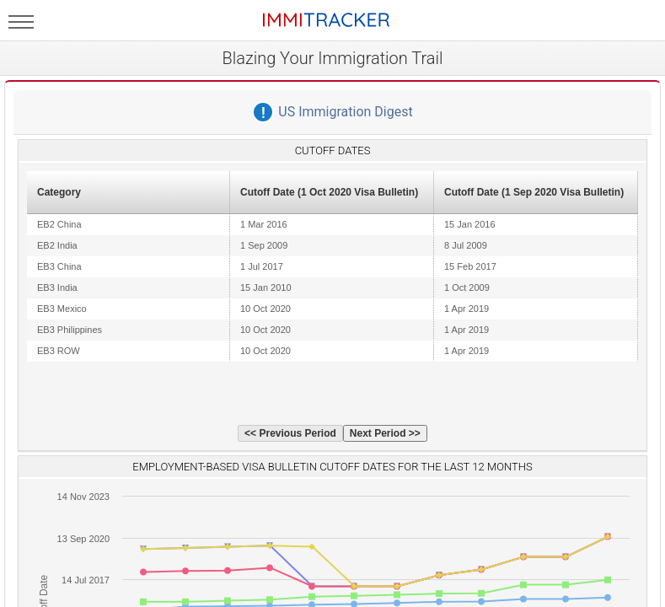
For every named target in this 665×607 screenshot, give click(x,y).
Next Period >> (385, 433)
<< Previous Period (290, 433)
